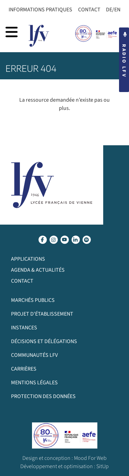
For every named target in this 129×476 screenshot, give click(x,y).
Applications (28, 259)
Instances (24, 327)
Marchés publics (33, 300)
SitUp (102, 466)
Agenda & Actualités (38, 270)
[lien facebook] (43, 240)
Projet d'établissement (42, 314)
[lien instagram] (54, 240)
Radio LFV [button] (124, 55)
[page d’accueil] (39, 36)
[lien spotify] (87, 240)
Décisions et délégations (44, 341)
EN (117, 9)
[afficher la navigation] (12, 32)
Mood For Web (90, 458)
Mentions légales (34, 382)
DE (109, 9)
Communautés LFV (34, 355)
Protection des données (43, 396)
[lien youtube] (65, 240)
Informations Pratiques (40, 9)
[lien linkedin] (76, 240)
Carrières (23, 369)
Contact (89, 9)
